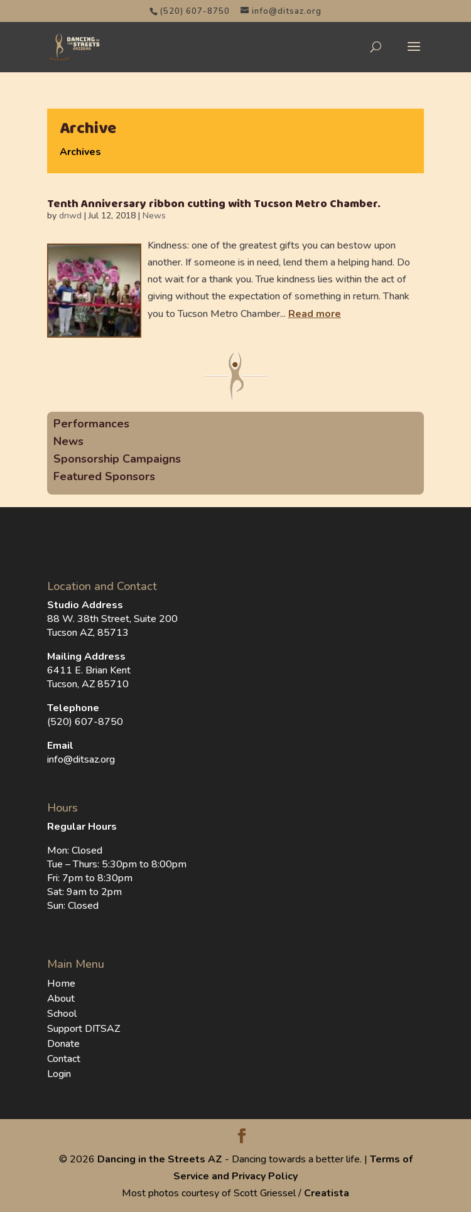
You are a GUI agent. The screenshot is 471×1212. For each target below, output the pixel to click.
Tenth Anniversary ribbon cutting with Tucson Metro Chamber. (214, 204)
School (62, 1014)
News (154, 216)
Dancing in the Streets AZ (159, 1159)
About (61, 999)
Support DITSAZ (83, 1029)
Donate (63, 1044)
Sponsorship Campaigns (117, 458)
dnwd (70, 216)
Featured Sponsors (104, 476)
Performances (91, 423)
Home (61, 983)
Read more (314, 314)
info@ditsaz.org (81, 759)
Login (59, 1074)
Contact (63, 1059)
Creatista (326, 1193)
